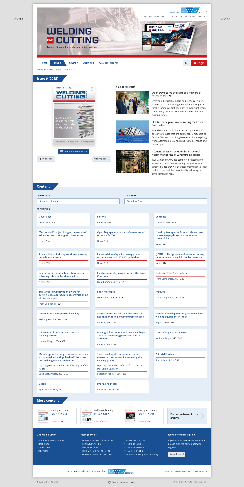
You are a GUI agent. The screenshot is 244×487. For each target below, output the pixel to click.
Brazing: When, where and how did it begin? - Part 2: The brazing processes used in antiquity (122, 335)
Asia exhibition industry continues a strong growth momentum (63, 256)
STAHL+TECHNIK (134, 450)
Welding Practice (47, 319)
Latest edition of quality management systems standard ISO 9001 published (118, 256)
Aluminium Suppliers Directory (142, 454)
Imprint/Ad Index (107, 383)
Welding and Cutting (45, 69)
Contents (161, 216)
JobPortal (43, 450)
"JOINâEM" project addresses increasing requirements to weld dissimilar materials (180, 256)
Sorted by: (130, 195)
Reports (101, 322)
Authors (88, 63)
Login (199, 63)
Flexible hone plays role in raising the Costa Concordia (177, 123)
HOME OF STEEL (134, 443)
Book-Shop (43, 443)
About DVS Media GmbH (51, 440)
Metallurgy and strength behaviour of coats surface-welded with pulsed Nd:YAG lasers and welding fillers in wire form (63, 357)
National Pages (46, 341)
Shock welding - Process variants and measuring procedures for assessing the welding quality (119, 357)
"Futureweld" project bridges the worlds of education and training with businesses (62, 234)
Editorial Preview (165, 354)
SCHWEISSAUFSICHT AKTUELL (97, 454)
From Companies (106, 281)
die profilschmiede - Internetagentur (191, 481)
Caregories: (44, 195)
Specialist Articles (48, 373)
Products (160, 291)
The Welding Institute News (171, 332)
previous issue (46, 158)
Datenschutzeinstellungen (123, 482)
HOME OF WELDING (136, 440)
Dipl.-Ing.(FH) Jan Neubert (52, 365)
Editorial (101, 216)
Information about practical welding (59, 313)
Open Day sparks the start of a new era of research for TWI (176, 94)
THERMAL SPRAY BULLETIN (96, 450)
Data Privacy (200, 471)
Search (73, 63)
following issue (102, 158)
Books (42, 383)
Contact (202, 16)
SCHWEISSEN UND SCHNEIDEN (98, 440)
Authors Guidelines (154, 16)
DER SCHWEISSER (135, 447)
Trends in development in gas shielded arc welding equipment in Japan (179, 315)
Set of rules (44, 447)
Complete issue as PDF (73, 151)
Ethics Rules (175, 16)
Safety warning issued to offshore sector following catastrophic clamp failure (61, 274)
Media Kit (190, 16)
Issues (57, 63)
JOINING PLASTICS (91, 443)
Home (43, 63)
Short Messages (106, 291)
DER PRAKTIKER (90, 447)
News (42, 241)
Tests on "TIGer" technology (171, 272)
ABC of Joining (108, 63)
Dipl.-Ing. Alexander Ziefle (110, 365)
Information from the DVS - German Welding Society (59, 334)
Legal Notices (182, 471)
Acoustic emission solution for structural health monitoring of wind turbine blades (176, 153)
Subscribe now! (177, 454)
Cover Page (45, 216)
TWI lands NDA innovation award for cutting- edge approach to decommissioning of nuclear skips (63, 294)
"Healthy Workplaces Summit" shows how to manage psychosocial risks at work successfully (179, 235)
